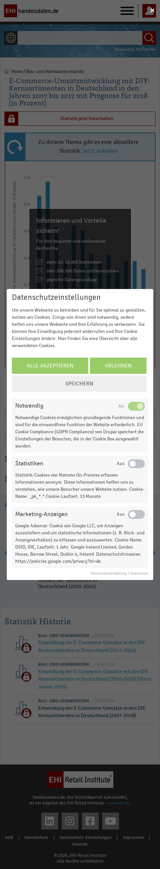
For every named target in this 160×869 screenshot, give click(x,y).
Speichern (79, 384)
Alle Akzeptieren (50, 366)
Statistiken (29, 463)
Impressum (139, 574)
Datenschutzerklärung (109, 574)
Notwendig (29, 405)
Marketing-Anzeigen (41, 514)
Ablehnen (118, 366)
